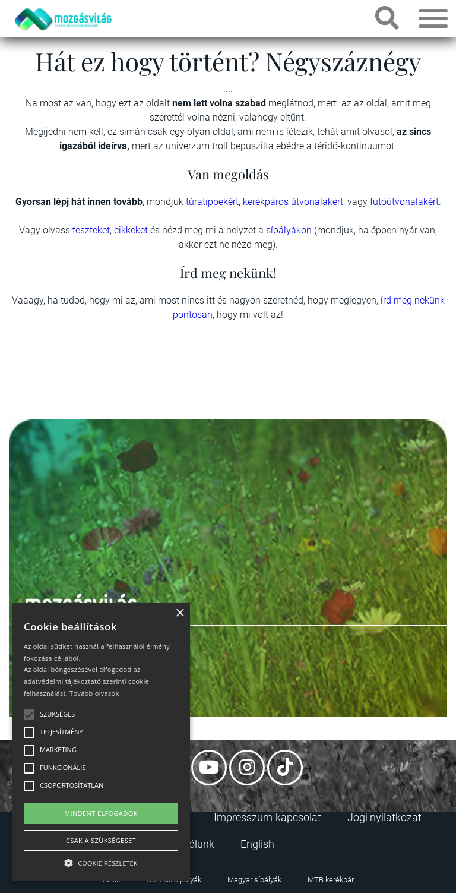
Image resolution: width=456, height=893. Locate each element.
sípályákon (290, 230)
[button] (101, 861)
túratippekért (212, 201)
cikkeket (132, 230)
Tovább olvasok (94, 693)
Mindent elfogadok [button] (101, 813)
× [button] (179, 613)
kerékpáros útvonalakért (293, 201)
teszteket (91, 230)
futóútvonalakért (404, 201)
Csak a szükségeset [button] (101, 840)
